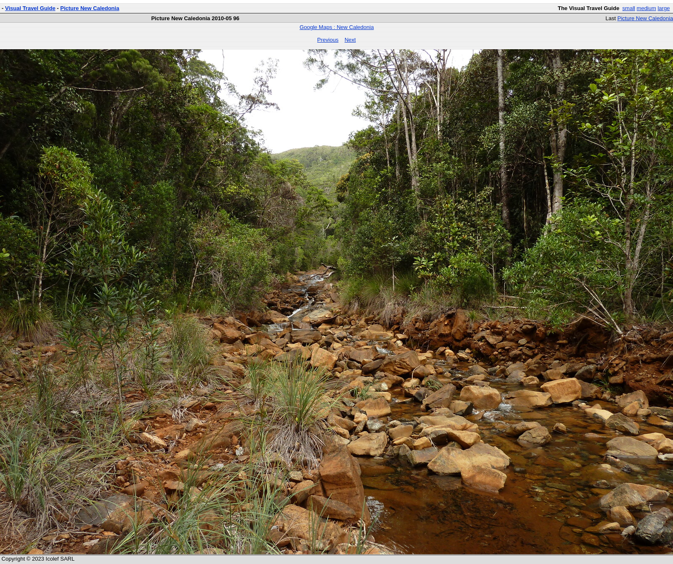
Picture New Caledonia (89, 8)
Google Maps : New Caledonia (336, 27)
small (629, 8)
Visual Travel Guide (30, 8)
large (663, 8)
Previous (328, 40)
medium (646, 8)
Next (350, 40)
